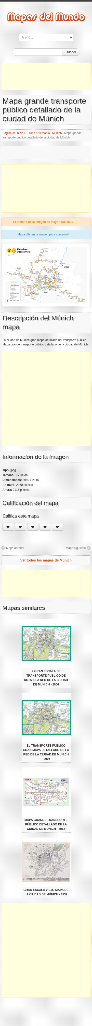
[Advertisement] (46, 76)
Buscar (71, 52)
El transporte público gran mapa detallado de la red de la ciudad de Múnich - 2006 (46, 752)
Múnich (57, 133)
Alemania (44, 133)
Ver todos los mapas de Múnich (46, 560)
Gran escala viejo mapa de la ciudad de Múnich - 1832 (46, 892)
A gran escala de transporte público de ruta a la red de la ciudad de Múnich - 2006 (46, 678)
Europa (30, 133)
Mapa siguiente (76, 548)
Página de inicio (12, 133)
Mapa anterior (15, 548)
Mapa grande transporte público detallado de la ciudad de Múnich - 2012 (46, 824)
